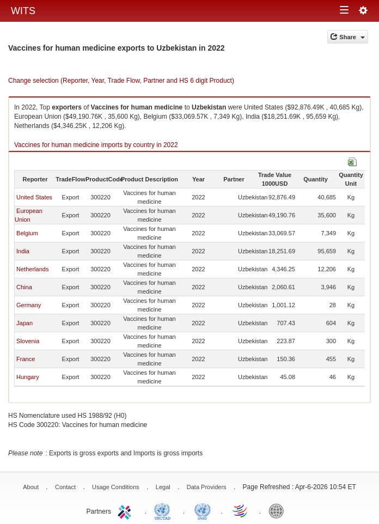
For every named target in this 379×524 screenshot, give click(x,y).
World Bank (279, 510)
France (25, 359)
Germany (28, 305)
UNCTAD (164, 510)
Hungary (27, 377)
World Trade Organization (241, 510)
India (22, 251)
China (24, 287)
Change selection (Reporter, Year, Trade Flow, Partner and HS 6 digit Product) (121, 80)
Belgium (27, 233)
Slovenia (27, 341)
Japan (24, 323)
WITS (23, 10)
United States (34, 197)
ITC (126, 510)
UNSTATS (202, 510)
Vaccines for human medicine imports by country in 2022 (96, 145)
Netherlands (32, 269)
